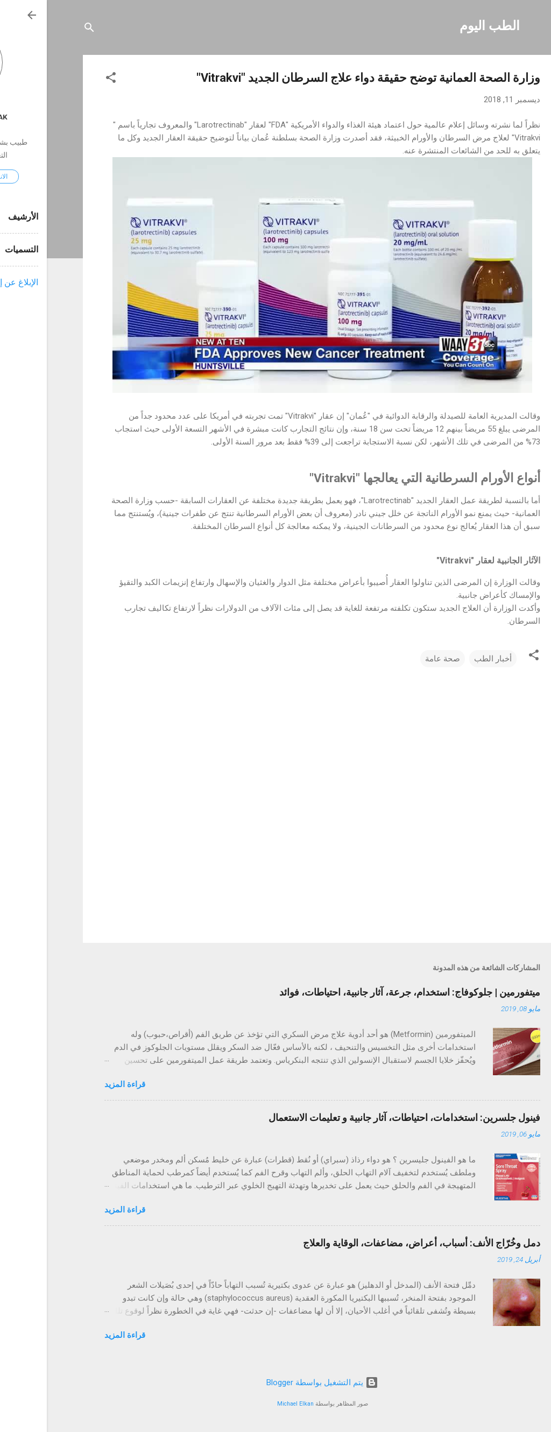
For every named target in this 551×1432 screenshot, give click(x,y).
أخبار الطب (446, 659)
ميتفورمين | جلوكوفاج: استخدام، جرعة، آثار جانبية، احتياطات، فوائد (362, 992)
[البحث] (42, 29)
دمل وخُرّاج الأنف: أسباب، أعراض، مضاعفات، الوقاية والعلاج (374, 1242)
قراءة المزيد (78, 1084)
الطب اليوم (443, 25)
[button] (64, 79)
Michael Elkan (248, 1403)
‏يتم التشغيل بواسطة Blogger (275, 1382)
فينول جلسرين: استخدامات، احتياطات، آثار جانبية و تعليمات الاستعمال (357, 1117)
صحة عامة (395, 659)
